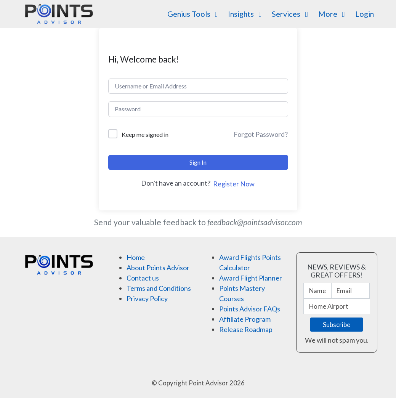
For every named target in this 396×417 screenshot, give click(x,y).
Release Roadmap (246, 329)
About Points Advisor (158, 267)
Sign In (198, 162)
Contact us (143, 278)
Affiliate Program (245, 319)
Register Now (234, 184)
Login (364, 13)
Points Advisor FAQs (249, 309)
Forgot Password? (261, 134)
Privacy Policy (147, 298)
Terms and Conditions (159, 288)
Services (291, 13)
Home (136, 257)
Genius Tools (194, 13)
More (333, 13)
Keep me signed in (145, 134)
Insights (246, 13)
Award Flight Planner (250, 278)
